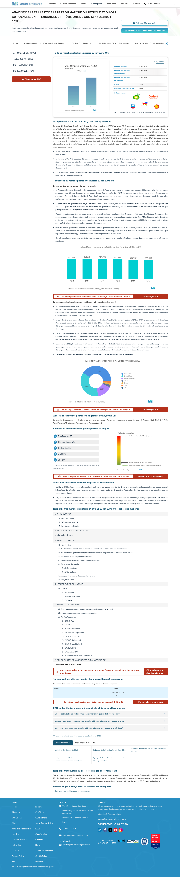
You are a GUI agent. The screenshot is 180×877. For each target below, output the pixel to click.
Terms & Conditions (44, 851)
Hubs (37, 845)
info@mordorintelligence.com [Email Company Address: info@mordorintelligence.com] (75, 835)
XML (14, 862)
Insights (15, 834)
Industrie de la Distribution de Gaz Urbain (110, 750)
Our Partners (41, 818)
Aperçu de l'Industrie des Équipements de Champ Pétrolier (110, 759)
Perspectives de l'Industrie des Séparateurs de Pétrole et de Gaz (68, 759)
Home (14, 807)
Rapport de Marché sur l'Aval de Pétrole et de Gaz (148, 750)
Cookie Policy (41, 856)
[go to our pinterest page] (115, 830)
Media (15, 823)
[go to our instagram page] (120, 830)
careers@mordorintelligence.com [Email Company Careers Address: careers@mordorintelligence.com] (112, 819)
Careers (15, 851)
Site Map (39, 862)
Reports (53, 3)
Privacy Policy (18, 856)
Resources (112, 3)
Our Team (39, 812)
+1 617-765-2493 (152, 3)
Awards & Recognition (22, 829)
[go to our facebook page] (105, 830)
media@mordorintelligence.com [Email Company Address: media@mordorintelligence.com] (76, 844)
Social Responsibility (44, 823)
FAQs (37, 829)
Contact (136, 3)
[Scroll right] (166, 43)
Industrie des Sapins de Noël (66, 750)
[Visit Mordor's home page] (27, 4)
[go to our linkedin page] (100, 830)
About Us (16, 812)
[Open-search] (174, 3)
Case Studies (41, 834)
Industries (124, 3)
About (84, 3)
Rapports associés (63, 743)
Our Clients (17, 818)
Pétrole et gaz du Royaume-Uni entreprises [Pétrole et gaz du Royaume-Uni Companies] (72, 791)
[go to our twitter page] (110, 830)
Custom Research (68, 3)
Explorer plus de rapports (85, 743)
